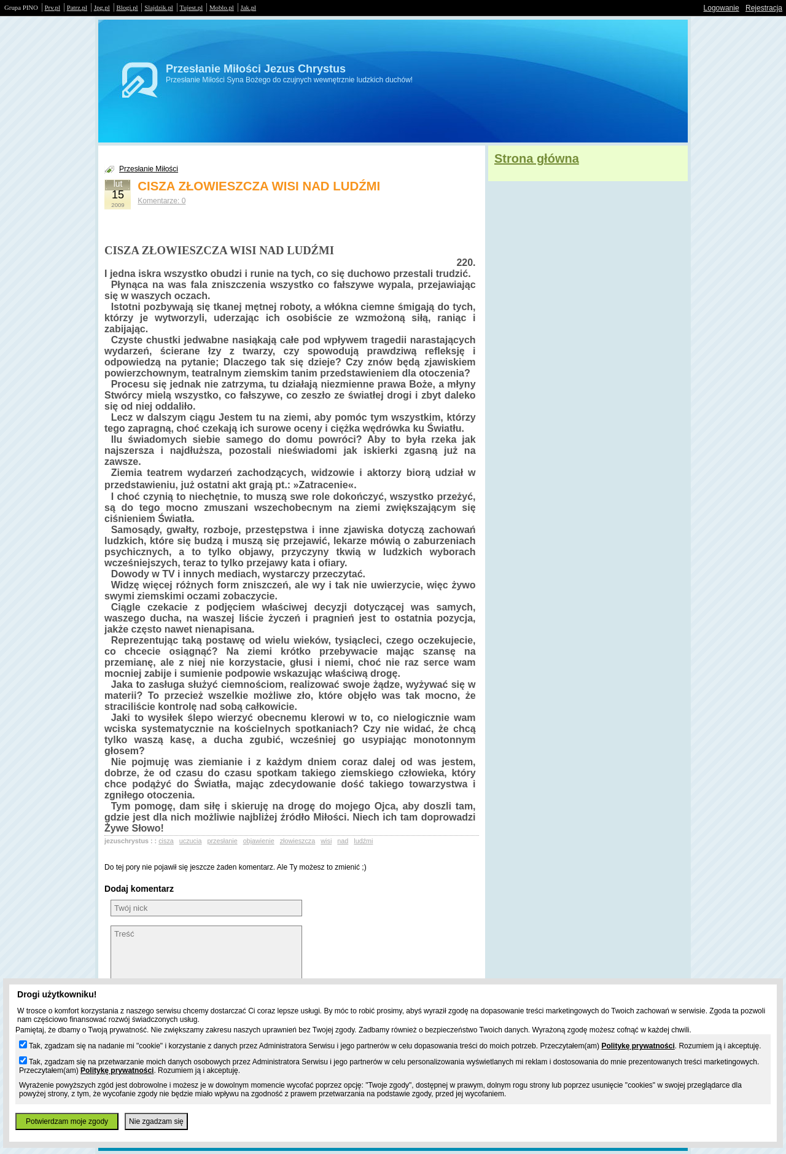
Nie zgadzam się (156, 1121)
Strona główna (536, 158)
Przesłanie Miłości (148, 169)
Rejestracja (763, 8)
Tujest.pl (191, 7)
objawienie (258, 840)
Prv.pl (52, 7)
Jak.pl (249, 7)
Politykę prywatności (637, 1046)
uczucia (190, 840)
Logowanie (721, 8)
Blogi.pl (127, 7)
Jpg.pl (102, 7)
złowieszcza (298, 840)
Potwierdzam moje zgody (67, 1121)
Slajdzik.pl (158, 7)
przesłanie (222, 840)
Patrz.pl (77, 7)
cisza (166, 840)
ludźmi (363, 840)
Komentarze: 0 (161, 201)
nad (342, 840)
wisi (326, 840)
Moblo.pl (221, 7)
